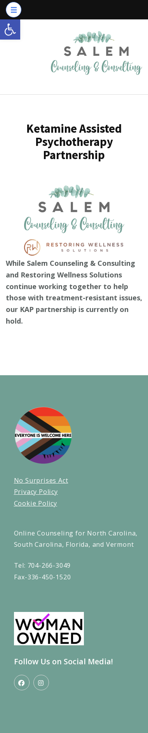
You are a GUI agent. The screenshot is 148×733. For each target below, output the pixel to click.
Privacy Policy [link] (36, 491)
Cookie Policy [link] (35, 503)
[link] (10, 29)
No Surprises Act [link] (41, 480)
